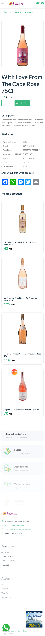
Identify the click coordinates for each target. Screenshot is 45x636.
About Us (5, 563)
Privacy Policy (7, 567)
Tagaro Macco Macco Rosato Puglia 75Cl (22, 409)
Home (7, 12)
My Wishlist (6, 609)
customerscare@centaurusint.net (17, 536)
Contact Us (5, 576)
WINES (18, 12)
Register (4, 600)
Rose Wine (29, 12)
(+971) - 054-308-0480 (14, 532)
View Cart (5, 604)
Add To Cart (22, 103)
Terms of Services (8, 572)
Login (3, 595)
